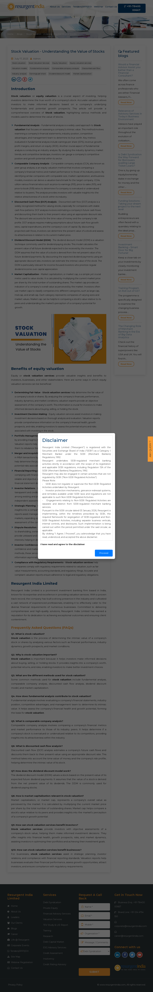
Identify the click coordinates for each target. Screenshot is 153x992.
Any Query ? (150, 449)
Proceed (103, 553)
